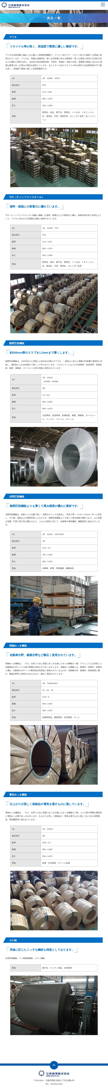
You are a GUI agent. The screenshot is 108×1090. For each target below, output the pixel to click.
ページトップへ (54, 1065)
